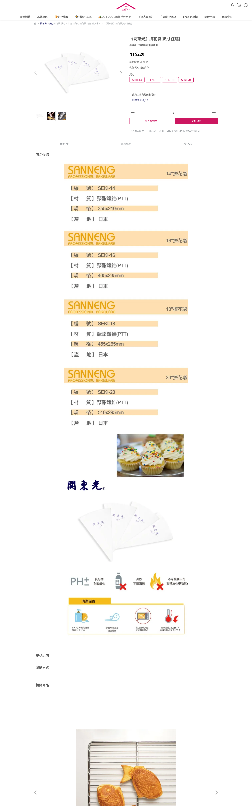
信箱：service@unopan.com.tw (51, 785)
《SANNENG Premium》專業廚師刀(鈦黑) (193, 734)
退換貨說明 (57, 769)
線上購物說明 (41, 769)
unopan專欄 (190, 16)
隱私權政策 (89, 769)
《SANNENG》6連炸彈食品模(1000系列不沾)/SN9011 (103, 734)
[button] (121, 73)
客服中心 (227, 16)
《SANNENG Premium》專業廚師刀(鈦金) (148, 734)
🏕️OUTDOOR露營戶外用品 (114, 16)
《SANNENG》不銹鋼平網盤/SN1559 (58, 734)
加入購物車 (151, 121)
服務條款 (103, 769)
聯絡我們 (116, 769)
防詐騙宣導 (73, 769)
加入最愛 (137, 131)
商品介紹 (64, 143)
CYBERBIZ (156, 797)
